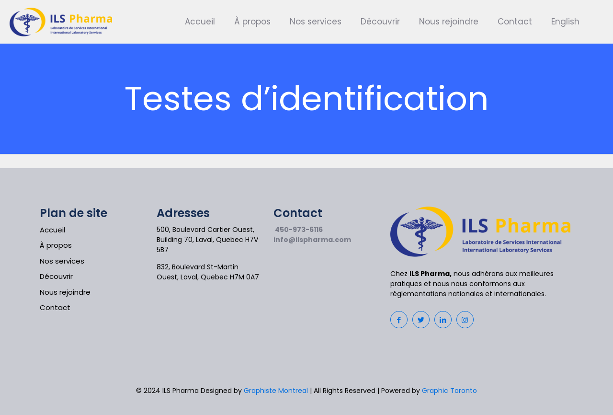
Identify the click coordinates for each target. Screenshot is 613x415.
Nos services (62, 261)
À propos (56, 245)
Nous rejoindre (65, 292)
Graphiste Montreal (276, 390)
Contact (55, 307)
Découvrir (56, 276)
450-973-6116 (299, 229)
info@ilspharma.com (312, 239)
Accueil (52, 230)
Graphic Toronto (449, 390)
